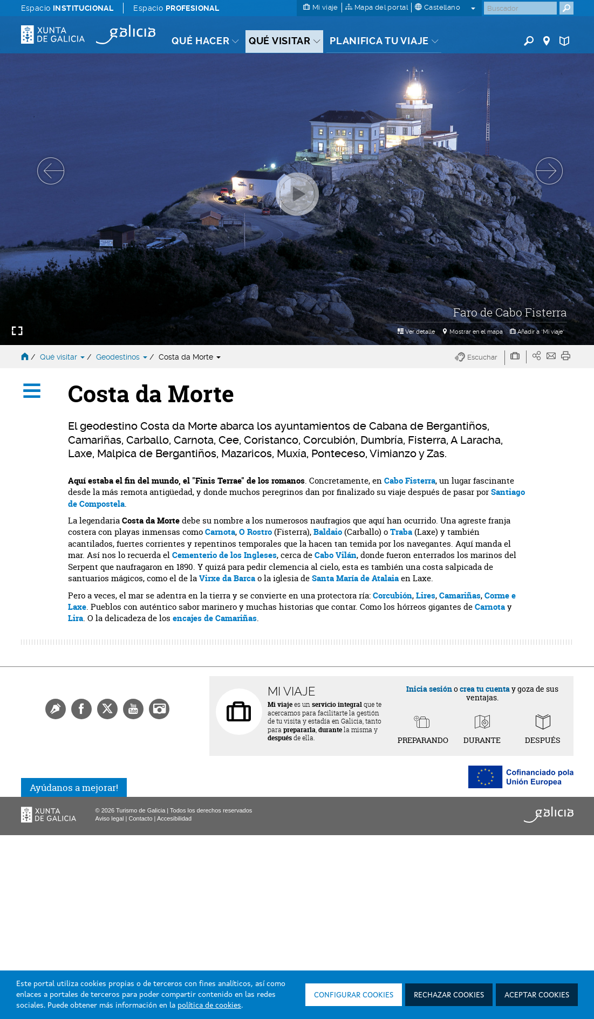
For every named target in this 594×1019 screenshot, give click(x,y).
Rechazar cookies (449, 995)
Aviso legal (109, 818)
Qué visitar (63, 357)
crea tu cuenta (485, 689)
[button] (480, 357)
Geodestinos (122, 357)
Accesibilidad (174, 818)
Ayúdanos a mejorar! (74, 787)
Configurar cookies (353, 995)
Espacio (67, 8)
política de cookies (209, 1005)
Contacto (140, 818)
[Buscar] (520, 8)
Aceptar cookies (536, 995)
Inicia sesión (429, 689)
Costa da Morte (190, 357)
